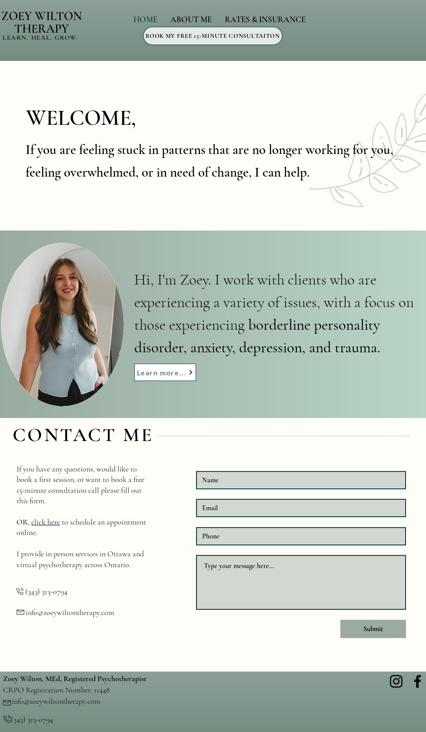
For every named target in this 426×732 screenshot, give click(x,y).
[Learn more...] (165, 372)
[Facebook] (417, 681)
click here (45, 522)
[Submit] (373, 629)
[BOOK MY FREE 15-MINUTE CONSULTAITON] (213, 36)
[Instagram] (396, 681)
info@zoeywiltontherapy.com (70, 612)
